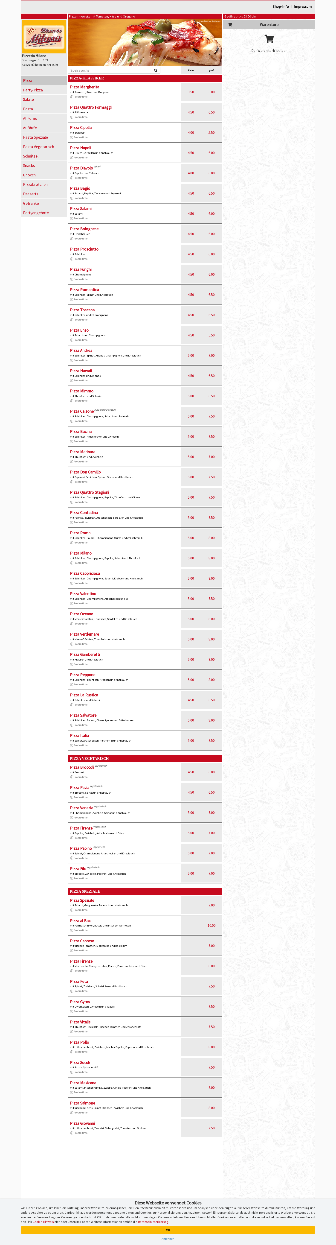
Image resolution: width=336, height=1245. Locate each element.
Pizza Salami (81, 208)
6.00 (212, 152)
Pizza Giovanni (82, 1123)
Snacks (29, 165)
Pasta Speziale (35, 137)
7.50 (212, 416)
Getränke (31, 203)
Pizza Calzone (82, 411)
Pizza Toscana (82, 310)
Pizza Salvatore (83, 715)
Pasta (28, 108)
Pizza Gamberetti (85, 654)
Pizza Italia (79, 735)
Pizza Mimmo (81, 391)
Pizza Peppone (82, 674)
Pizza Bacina (81, 431)
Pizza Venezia (81, 807)
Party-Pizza (33, 90)
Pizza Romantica (84, 289)
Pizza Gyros (80, 1001)
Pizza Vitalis (80, 1022)
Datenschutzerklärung (153, 1222)
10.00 (212, 925)
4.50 (191, 112)
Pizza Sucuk (80, 1062)
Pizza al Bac (80, 920)
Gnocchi (30, 175)
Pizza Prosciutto (84, 249)
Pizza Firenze (81, 828)
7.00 (212, 355)
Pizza (27, 80)
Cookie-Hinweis (43, 1222)
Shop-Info (281, 6)
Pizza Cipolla (81, 127)
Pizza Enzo (79, 330)
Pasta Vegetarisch (38, 146)
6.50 (212, 112)
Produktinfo (78, 97)
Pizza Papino (81, 848)
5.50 (212, 132)
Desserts (30, 193)
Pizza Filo (78, 868)
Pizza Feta (79, 981)
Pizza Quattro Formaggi (91, 107)
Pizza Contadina (84, 512)
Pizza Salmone (82, 1103)
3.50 (191, 92)
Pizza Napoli (80, 147)
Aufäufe (30, 127)
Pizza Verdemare (84, 634)
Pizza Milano (81, 553)
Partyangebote (36, 212)
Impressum (303, 6)
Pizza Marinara (82, 451)
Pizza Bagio (80, 188)
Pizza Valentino (83, 593)
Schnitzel (30, 156)
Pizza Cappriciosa (85, 573)
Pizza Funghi (81, 269)
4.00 (191, 132)
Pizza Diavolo (81, 168)
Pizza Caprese (82, 941)
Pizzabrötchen (35, 184)
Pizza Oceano (81, 614)
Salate (28, 99)
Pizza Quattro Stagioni (89, 492)
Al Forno (30, 118)
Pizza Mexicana (83, 1082)
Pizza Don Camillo (85, 472)
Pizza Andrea (81, 350)
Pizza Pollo (79, 1042)
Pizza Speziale (82, 900)
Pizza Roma (80, 532)
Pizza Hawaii (81, 370)
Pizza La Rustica (84, 695)
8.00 (212, 537)
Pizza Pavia (79, 787)
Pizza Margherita (84, 87)
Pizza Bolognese (84, 228)
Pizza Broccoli (82, 767)
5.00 (212, 92)
